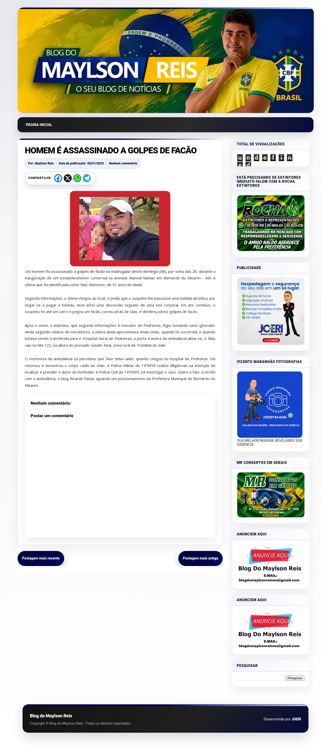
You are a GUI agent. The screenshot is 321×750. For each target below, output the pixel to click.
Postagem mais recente (41, 558)
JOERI (296, 719)
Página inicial (39, 125)
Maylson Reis (44, 163)
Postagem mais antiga (200, 558)
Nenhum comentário (123, 163)
